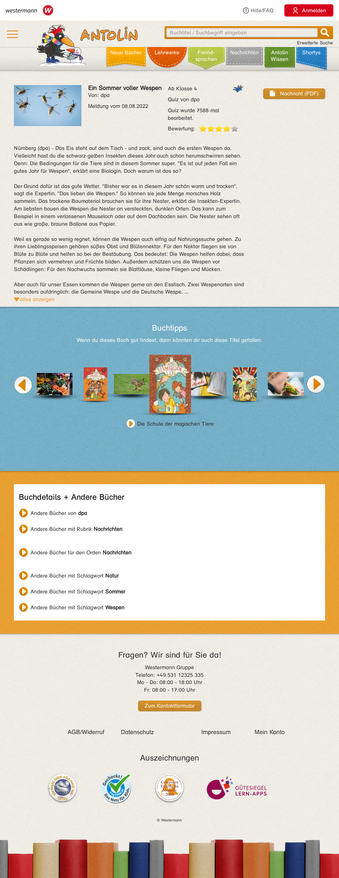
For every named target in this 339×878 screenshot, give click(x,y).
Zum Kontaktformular (170, 706)
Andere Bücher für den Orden (80, 552)
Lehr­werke (167, 52)
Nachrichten (244, 52)
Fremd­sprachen (206, 55)
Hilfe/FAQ (257, 10)
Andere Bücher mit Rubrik (76, 529)
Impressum (216, 732)
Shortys (311, 52)
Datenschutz (137, 732)
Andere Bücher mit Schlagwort (74, 576)
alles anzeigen (37, 299)
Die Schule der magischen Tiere (175, 424)
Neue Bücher (126, 52)
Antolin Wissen (279, 55)
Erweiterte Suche (315, 43)
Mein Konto (270, 732)
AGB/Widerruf (86, 732)
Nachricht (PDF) (294, 93)
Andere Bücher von (58, 513)
